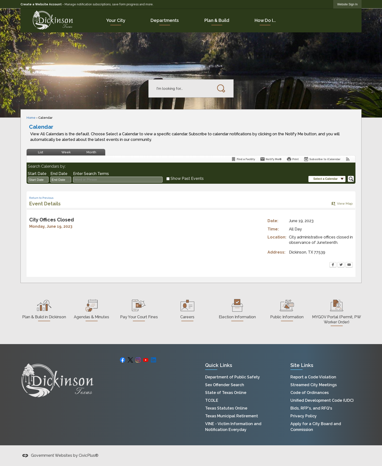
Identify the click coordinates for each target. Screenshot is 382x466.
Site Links (301, 365)
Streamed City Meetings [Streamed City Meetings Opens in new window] (313, 385)
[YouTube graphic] (145, 360)
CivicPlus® (88, 455)
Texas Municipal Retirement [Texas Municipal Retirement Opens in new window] (231, 416)
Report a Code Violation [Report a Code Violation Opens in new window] (313, 377)
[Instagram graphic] (138, 360)
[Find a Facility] (243, 159)
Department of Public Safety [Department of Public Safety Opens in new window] (232, 377)
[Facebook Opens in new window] (332, 265)
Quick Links (218, 365)
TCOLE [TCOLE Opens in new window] (211, 400)
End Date (58, 173)
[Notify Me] (271, 159)
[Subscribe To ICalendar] (322, 159)
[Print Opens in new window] (292, 159)
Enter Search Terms (91, 173)
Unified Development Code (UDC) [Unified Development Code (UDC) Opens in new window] (321, 400)
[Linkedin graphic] (153, 360)
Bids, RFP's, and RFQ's (311, 408)
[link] (347, 4)
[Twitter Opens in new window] (340, 265)
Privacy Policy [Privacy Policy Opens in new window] (303, 416)
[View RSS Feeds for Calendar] (347, 159)
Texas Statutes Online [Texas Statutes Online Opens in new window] (226, 408)
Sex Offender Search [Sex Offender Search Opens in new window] (224, 385)
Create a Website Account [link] (41, 4)
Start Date (37, 173)
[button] (221, 88)
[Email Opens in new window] (349, 265)
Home (31, 117)
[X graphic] (130, 360)
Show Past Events (187, 178)
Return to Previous (41, 197)
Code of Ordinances (309, 392)
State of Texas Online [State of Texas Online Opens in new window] (225, 392)
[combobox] (38, 179)
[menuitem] (116, 20)
